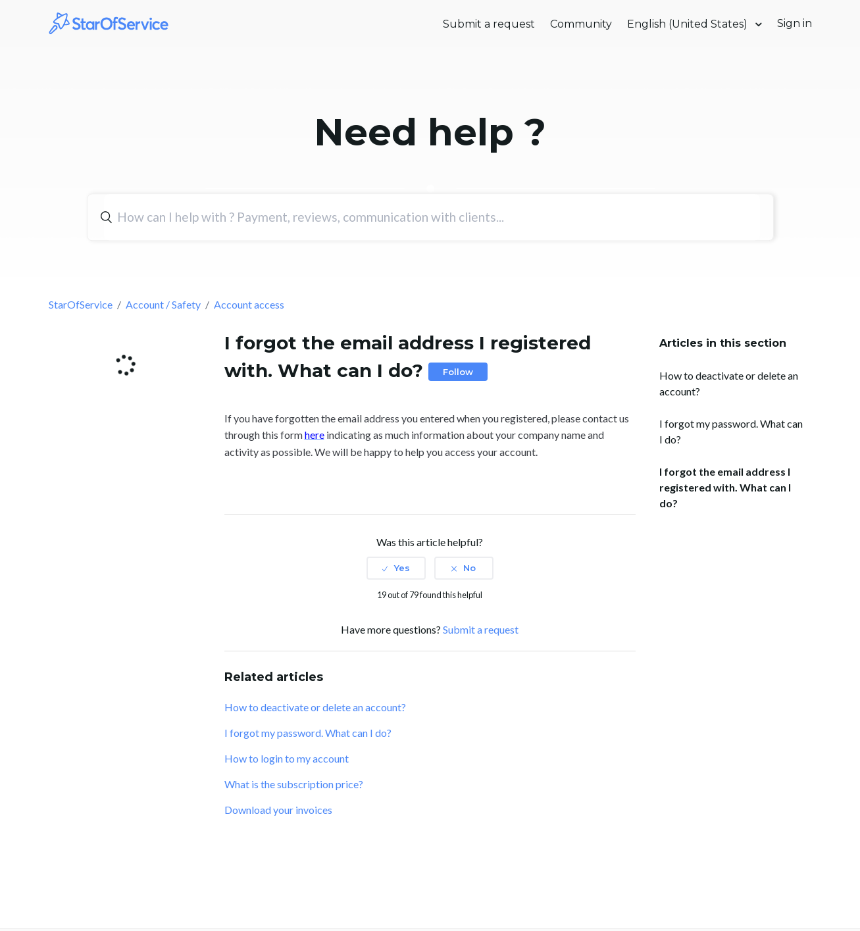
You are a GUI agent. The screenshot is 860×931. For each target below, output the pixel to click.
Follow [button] (458, 371)
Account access (249, 304)
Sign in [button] (794, 23)
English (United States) (688, 24)
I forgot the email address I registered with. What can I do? (725, 487)
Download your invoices (278, 809)
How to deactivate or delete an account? (728, 383)
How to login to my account (286, 758)
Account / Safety (163, 304)
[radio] (396, 568)
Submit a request (489, 24)
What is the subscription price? (293, 784)
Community (581, 24)
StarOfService (81, 304)
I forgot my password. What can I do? (731, 431)
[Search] (432, 217)
